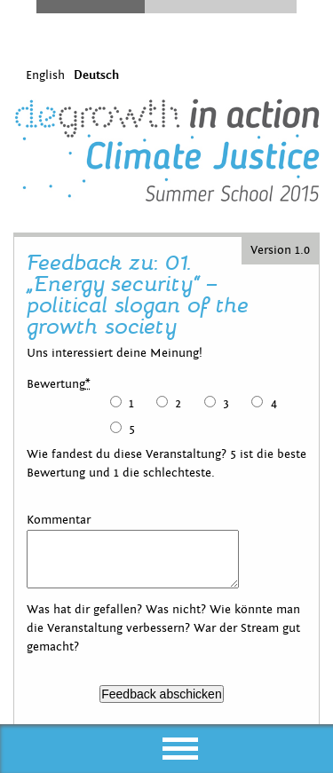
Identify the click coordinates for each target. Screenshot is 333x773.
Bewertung (59, 384)
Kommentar (59, 520)
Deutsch (96, 75)
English (45, 75)
